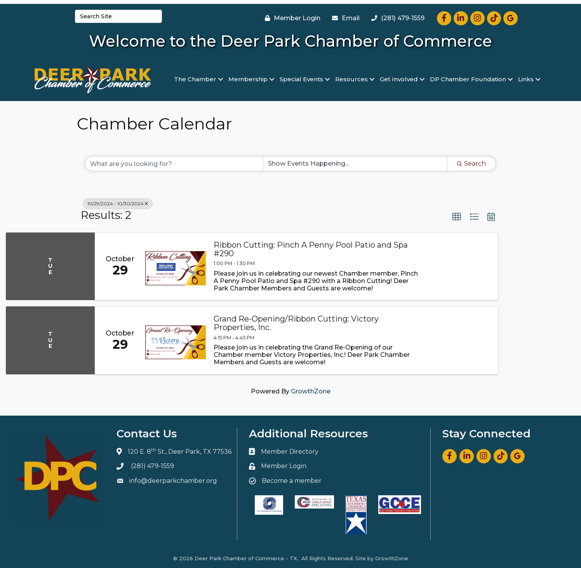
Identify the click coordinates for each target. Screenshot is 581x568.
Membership (248, 79)
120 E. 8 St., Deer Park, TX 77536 (179, 451)
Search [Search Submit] (471, 163)
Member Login (283, 466)
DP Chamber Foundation (468, 79)
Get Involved (399, 79)
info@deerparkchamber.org (173, 480)
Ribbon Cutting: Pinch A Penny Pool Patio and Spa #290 (311, 249)
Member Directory (289, 451)
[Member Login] (290, 18)
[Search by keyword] (174, 163)
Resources (351, 79)
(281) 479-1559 (152, 466)
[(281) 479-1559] (395, 18)
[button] (456, 217)
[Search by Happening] (355, 163)
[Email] (344, 18)
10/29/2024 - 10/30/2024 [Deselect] (117, 203)
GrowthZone (311, 391)
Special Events (301, 79)
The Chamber (195, 79)
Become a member (292, 480)
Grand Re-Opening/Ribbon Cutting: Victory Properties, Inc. (296, 323)
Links (526, 79)
